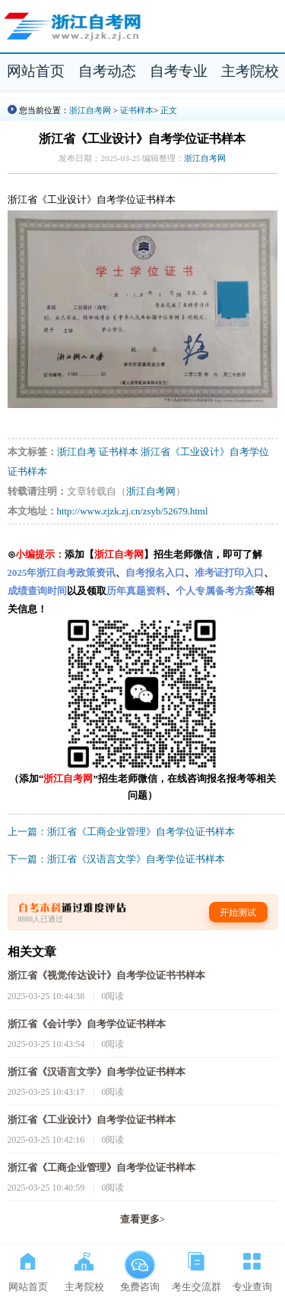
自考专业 (178, 71)
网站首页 (36, 71)
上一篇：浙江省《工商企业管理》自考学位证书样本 (121, 832)
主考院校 (250, 71)
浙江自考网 (90, 110)
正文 (168, 110)
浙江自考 (77, 452)
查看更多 (142, 1219)
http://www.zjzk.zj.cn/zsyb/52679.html (132, 511)
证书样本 (137, 110)
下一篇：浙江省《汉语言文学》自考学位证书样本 (116, 859)
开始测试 (238, 912)
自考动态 (107, 71)
